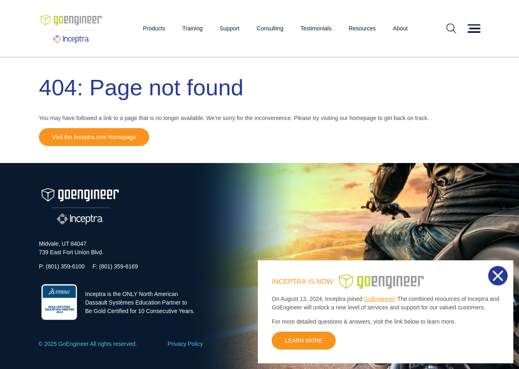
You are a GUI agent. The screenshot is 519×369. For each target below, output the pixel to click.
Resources (362, 28)
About (400, 28)
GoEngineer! (380, 299)
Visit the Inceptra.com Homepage (94, 137)
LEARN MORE (304, 340)
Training (192, 28)
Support (230, 28)
